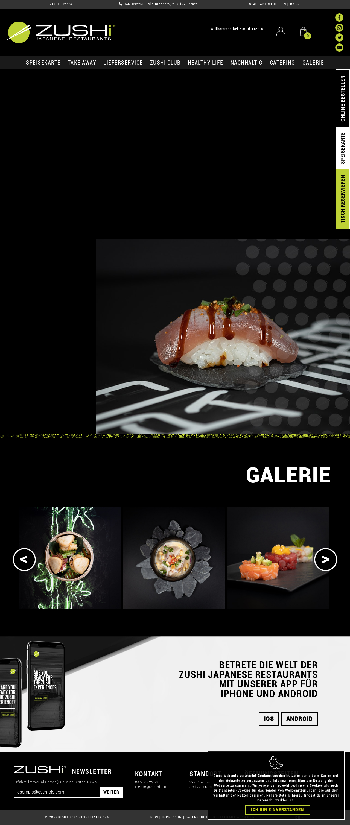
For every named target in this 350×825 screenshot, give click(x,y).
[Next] (325, 559)
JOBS (154, 817)
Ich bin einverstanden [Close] (277, 810)
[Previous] (24, 559)
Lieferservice (123, 62)
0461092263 (134, 4)
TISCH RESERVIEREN (343, 199)
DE (295, 4)
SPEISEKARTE (43, 62)
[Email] (57, 792)
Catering (282, 62)
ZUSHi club (165, 62)
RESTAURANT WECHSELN (265, 4)
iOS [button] (269, 719)
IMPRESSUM (172, 817)
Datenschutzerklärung (275, 800)
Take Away (82, 62)
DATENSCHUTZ (198, 817)
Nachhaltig (247, 62)
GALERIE (313, 62)
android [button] (299, 719)
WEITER (111, 792)
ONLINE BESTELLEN (343, 98)
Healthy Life (205, 62)
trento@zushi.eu (151, 787)
